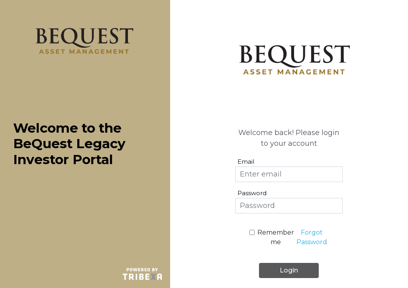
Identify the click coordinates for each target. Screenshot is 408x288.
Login (289, 270)
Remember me (275, 237)
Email (245, 161)
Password (252, 193)
